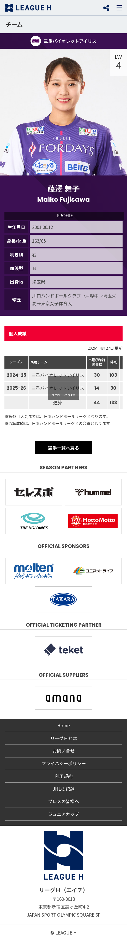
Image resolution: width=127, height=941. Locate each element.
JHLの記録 (63, 789)
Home (63, 725)
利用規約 (63, 776)
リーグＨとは (63, 738)
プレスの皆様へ (63, 801)
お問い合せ (63, 750)
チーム (14, 24)
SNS (106, 8)
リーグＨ (28, 8)
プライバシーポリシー (63, 763)
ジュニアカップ (63, 814)
